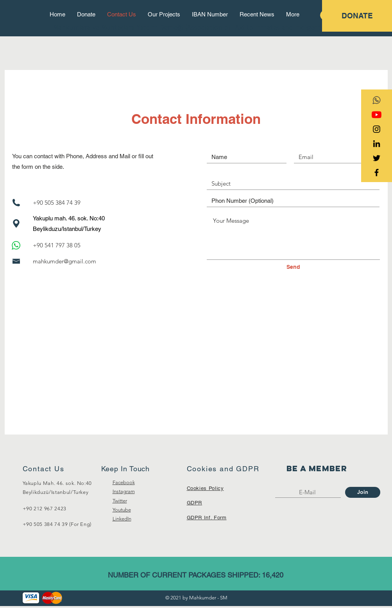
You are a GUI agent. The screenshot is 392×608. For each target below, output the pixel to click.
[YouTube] (376, 115)
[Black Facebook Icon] (376, 172)
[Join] (362, 492)
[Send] (293, 267)
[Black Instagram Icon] (376, 129)
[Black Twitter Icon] (376, 158)
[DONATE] (357, 16)
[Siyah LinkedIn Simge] (376, 143)
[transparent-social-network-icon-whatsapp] (376, 100)
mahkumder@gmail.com (64, 261)
